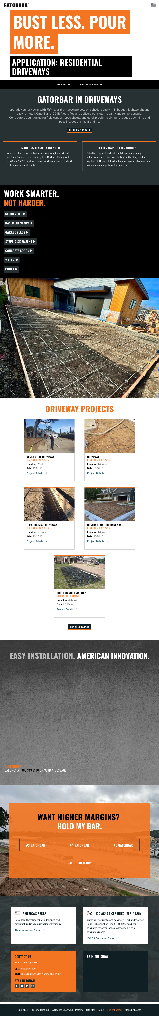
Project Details (34, 473)
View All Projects (79, 627)
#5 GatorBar (123, 847)
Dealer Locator (114, 1010)
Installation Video (89, 84)
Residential (13, 214)
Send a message (24, 964)
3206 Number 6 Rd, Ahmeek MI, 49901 (41, 975)
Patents (79, 1010)
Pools (9, 269)
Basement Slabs (17, 223)
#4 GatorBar (79, 847)
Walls (10, 260)
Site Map (90, 1010)
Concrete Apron (17, 251)
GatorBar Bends (79, 864)
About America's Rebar (28, 931)
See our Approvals (79, 130)
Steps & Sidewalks (18, 242)
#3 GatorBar (35, 847)
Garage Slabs (15, 233)
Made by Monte (133, 1010)
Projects (61, 84)
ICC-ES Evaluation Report (101, 939)
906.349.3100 (30, 771)
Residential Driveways (37, 460)
